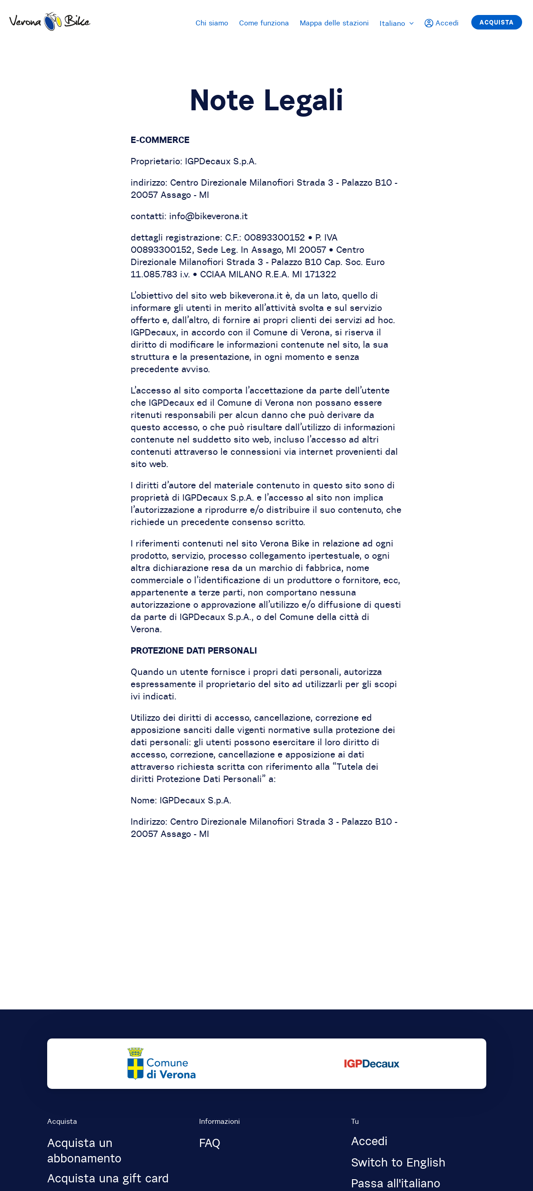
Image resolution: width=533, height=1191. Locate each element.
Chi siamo (212, 22)
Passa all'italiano (395, 1183)
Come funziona (264, 22)
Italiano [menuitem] (397, 23)
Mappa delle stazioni (334, 22)
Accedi (369, 1141)
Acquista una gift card (108, 1178)
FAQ (209, 1143)
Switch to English (398, 1162)
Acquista (496, 22)
